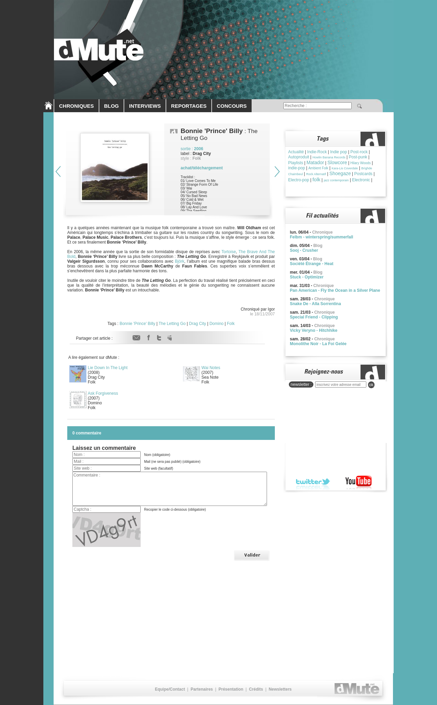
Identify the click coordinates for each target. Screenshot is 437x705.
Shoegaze (340, 173)
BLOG (111, 106)
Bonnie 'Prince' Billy (137, 323)
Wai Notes (210, 367)
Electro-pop (298, 180)
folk (316, 179)
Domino (216, 323)
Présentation (230, 689)
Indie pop (338, 151)
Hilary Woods (360, 163)
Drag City (197, 323)
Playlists (295, 162)
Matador (315, 162)
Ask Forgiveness (103, 393)
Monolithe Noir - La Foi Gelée (318, 343)
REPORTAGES (189, 106)
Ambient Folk (318, 168)
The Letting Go (171, 323)
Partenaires (202, 689)
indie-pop (296, 168)
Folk (231, 323)
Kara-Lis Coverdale (345, 168)
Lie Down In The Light (108, 367)
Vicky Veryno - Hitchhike (313, 330)
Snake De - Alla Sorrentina (315, 303)
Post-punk (358, 157)
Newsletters (280, 689)
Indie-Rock (317, 151)
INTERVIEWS (145, 106)
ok (371, 384)
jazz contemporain (336, 180)
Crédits (256, 689)
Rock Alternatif (316, 174)
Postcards (363, 173)
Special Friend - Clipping (314, 317)
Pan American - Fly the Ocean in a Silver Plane (335, 290)
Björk (179, 261)
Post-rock (359, 151)
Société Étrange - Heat (311, 263)
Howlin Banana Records (329, 157)
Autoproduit (298, 157)
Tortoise (229, 251)
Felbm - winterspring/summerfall (321, 237)
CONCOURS (232, 106)
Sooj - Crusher (304, 250)
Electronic (361, 180)
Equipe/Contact (170, 689)
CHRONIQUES (76, 106)
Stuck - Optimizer (307, 277)
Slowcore (337, 162)
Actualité (296, 151)
